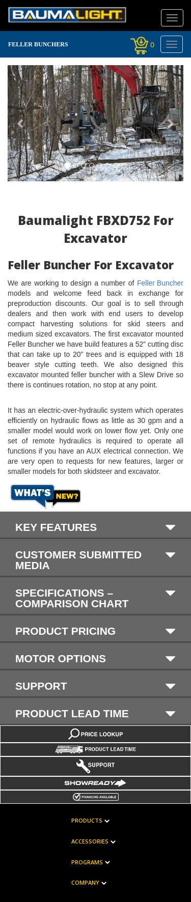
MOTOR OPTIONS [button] (95, 658)
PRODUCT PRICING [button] (95, 630)
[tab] (95, 525)
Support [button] (95, 685)
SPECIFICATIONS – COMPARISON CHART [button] (95, 598)
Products (86, 820)
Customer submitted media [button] (95, 560)
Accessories (89, 841)
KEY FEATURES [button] (95, 526)
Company (85, 883)
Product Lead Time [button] (95, 713)
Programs (87, 862)
